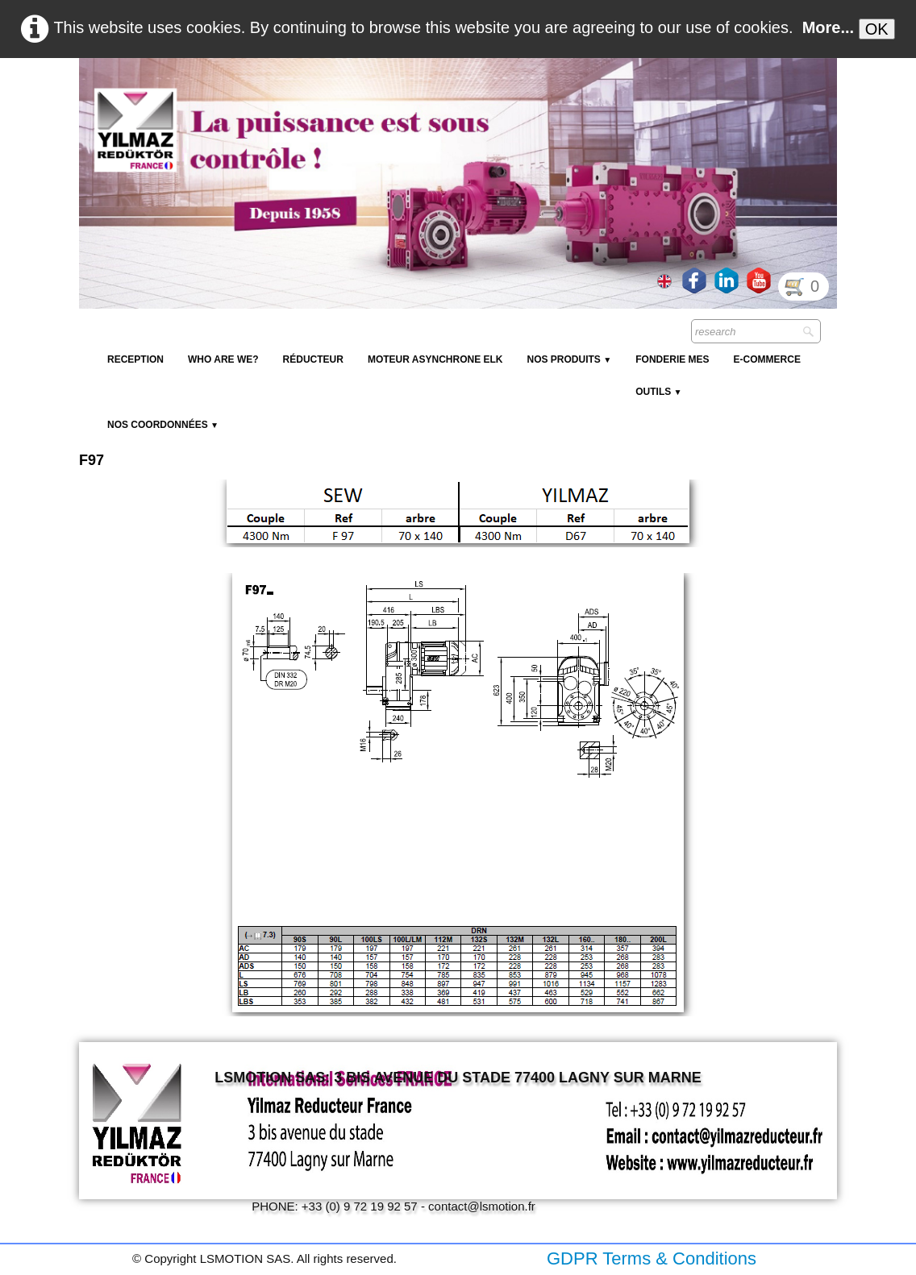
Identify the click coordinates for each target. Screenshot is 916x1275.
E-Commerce (767, 359)
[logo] (373, 97)
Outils (658, 391)
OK (877, 29)
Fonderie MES (672, 359)
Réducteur (313, 359)
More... (828, 27)
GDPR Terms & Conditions (651, 1258)
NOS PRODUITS (569, 359)
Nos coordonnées (163, 424)
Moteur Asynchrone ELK (435, 359)
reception (135, 359)
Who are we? (223, 359)
